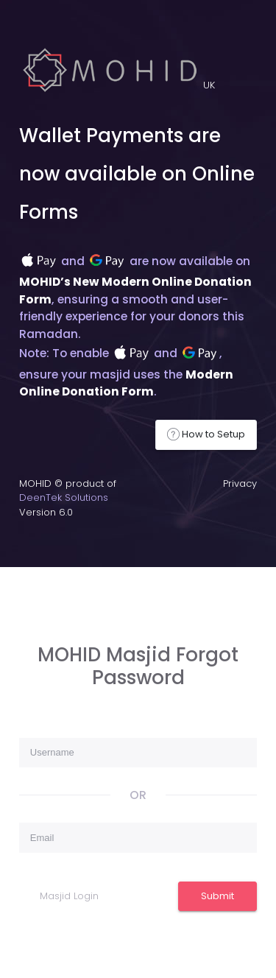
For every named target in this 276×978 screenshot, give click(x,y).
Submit (217, 896)
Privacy (240, 483)
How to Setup (206, 434)
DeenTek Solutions (63, 497)
